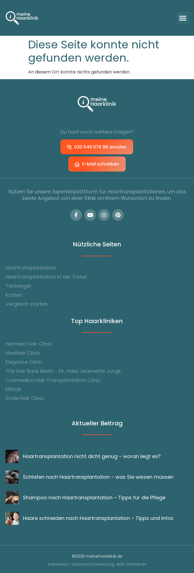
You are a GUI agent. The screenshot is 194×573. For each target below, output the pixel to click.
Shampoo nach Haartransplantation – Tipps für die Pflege (94, 497)
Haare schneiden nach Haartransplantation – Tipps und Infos (98, 518)
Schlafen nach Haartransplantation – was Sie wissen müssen (98, 476)
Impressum (58, 564)
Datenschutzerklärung (93, 564)
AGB (120, 564)
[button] (182, 18)
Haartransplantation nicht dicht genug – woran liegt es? (92, 456)
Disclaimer (136, 564)
